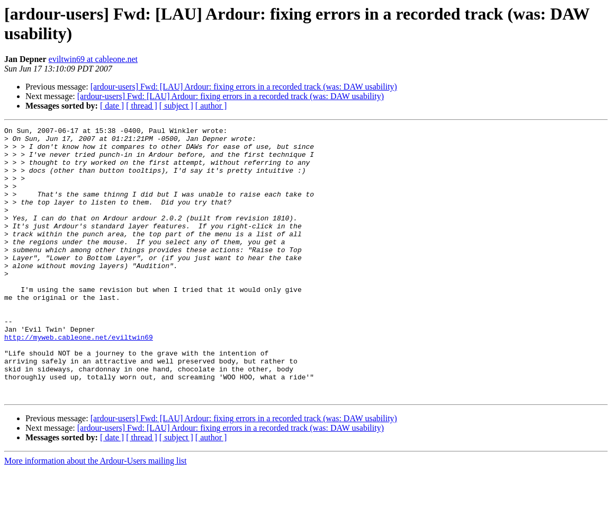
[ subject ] (176, 105)
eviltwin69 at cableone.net (93, 59)
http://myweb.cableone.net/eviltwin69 (78, 380)
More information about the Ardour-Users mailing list (95, 514)
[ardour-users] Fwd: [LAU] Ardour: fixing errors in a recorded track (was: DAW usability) (244, 86)
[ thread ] (141, 105)
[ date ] (112, 105)
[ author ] (211, 105)
